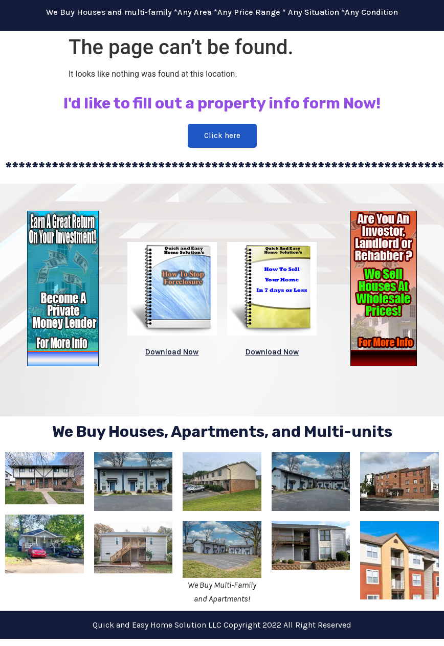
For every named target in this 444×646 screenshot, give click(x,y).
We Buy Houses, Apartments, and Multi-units (222, 431)
